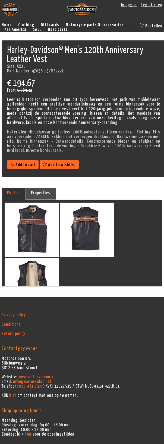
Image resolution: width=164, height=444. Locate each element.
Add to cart (23, 165)
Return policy (13, 333)
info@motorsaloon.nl (32, 381)
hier (12, 395)
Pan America (15, 29)
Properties (40, 193)
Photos (13, 193)
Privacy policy (14, 315)
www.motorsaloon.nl (36, 377)
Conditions (11, 324)
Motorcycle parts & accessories (95, 25)
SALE (37, 29)
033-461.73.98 (32, 386)
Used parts (58, 29)
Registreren (151, 5)
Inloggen (129, 5)
